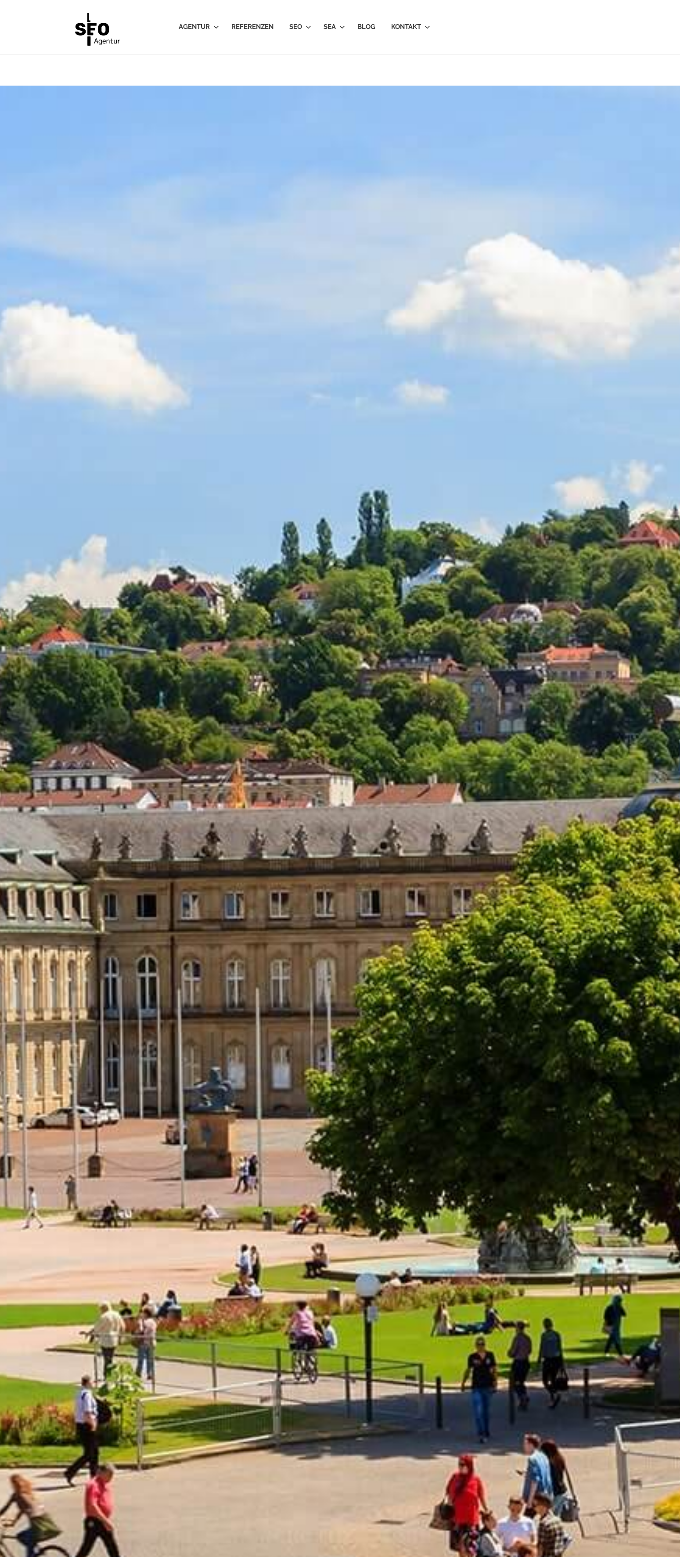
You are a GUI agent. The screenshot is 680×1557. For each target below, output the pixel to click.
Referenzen (252, 27)
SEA (334, 27)
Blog (366, 27)
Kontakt (410, 27)
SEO (300, 27)
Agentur (199, 27)
